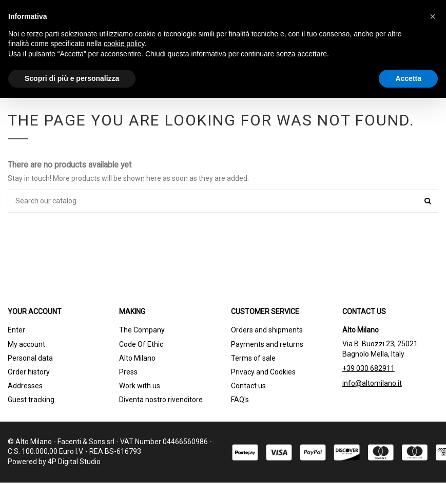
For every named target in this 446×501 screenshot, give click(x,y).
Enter (16, 330)
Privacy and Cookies (263, 372)
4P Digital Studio (74, 461)
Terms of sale (253, 358)
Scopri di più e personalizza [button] (72, 78)
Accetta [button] (408, 78)
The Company (142, 330)
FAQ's (240, 399)
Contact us (248, 386)
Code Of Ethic (141, 344)
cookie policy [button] (124, 43)
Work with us (139, 386)
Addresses (25, 386)
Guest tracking (31, 399)
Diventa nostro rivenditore (161, 399)
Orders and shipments (267, 330)
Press (128, 372)
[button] (432, 16)
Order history (29, 372)
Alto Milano (137, 358)
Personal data (30, 358)
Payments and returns (267, 344)
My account (26, 344)
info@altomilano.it (372, 383)
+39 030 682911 (368, 368)
